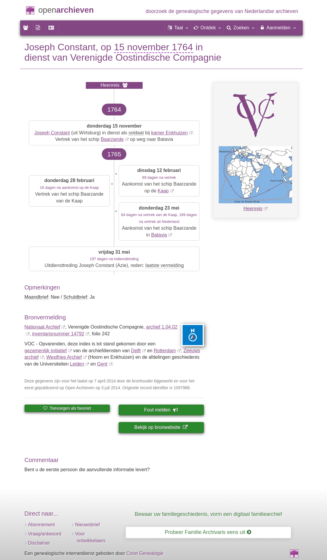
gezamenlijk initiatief (46, 350)
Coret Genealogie (144, 553)
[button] (178, 27)
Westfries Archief (64, 357)
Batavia (159, 234)
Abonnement (41, 524)
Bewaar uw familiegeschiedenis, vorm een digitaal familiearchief (208, 514)
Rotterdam (165, 350)
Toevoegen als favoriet (67, 408)
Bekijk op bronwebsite (161, 427)
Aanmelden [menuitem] (277, 27)
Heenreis (253, 208)
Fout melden (161, 409)
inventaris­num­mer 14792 (58, 333)
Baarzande (112, 139)
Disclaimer (39, 542)
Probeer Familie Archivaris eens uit (208, 532)
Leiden (77, 363)
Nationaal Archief (42, 326)
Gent (102, 363)
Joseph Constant (52, 132)
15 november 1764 (153, 47)
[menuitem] (26, 27)
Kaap (163, 190)
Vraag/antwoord (44, 533)
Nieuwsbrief (87, 524)
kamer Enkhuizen (169, 132)
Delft (136, 350)
